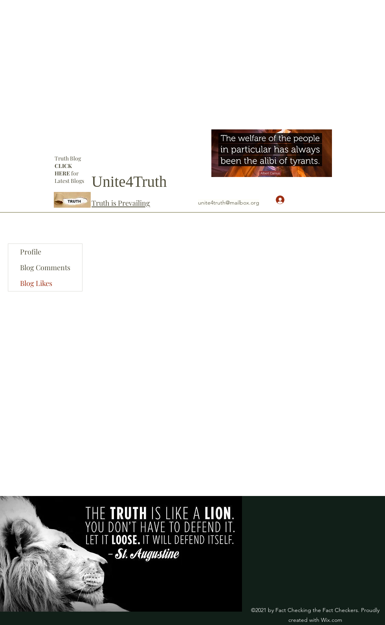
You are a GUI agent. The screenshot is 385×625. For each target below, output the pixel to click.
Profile (30, 251)
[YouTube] (337, 133)
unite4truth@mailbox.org (228, 202)
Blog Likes (36, 283)
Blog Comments (45, 267)
